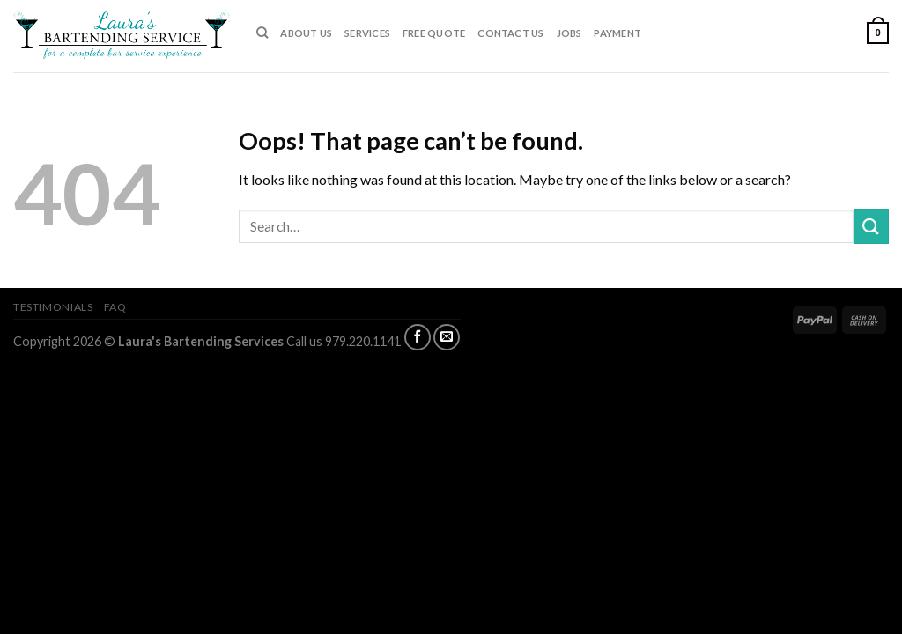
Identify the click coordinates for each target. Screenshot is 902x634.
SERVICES (367, 33)
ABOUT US (306, 33)
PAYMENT (617, 33)
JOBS (569, 33)
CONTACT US (510, 33)
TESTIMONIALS (52, 306)
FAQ (115, 306)
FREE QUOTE (434, 33)
